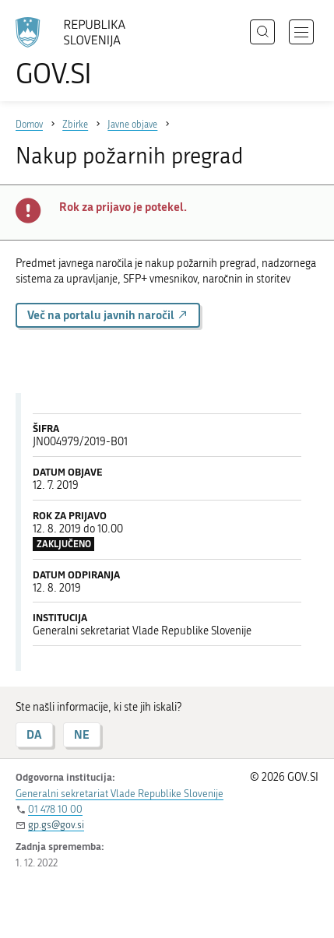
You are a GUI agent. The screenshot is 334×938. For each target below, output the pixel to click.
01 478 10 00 (55, 809)
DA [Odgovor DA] (34, 734)
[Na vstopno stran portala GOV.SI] (78, 52)
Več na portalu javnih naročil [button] (107, 315)
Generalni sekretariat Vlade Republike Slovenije (119, 793)
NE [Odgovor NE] (82, 734)
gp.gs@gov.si (56, 825)
